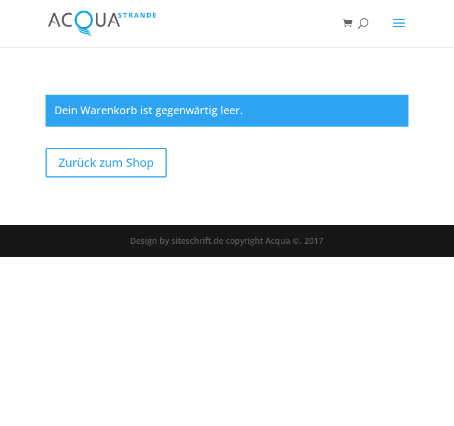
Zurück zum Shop (106, 162)
